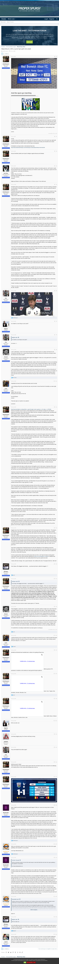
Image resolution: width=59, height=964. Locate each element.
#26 (56, 844)
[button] (16, 19)
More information (30, 962)
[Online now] (6, 939)
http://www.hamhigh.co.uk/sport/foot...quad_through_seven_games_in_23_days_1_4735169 (31, 409)
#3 (56, 151)
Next (6, 53)
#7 (56, 321)
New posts (3, 22)
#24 (56, 776)
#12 (56, 527)
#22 (56, 747)
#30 (56, 934)
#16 (56, 635)
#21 (56, 734)
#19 (56, 698)
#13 (56, 563)
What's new (11, 19)
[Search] (57, 19)
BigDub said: (15, 337)
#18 (56, 673)
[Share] (55, 56)
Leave (34, 962)
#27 (56, 857)
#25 (56, 805)
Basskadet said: (15, 899)
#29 (56, 916)
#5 (56, 184)
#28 (56, 896)
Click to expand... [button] (34, 909)
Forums (4, 19)
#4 (56, 165)
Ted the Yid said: (15, 860)
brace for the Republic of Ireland (41, 556)
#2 (56, 136)
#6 (56, 290)
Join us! (29, 42)
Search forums (10, 22)
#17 (56, 650)
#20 (56, 720)
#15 (56, 606)
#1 (56, 56)
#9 (56, 349)
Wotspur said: (15, 581)
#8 (56, 334)
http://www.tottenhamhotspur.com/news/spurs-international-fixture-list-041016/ (28, 147)
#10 (56, 381)
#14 (56, 578)
